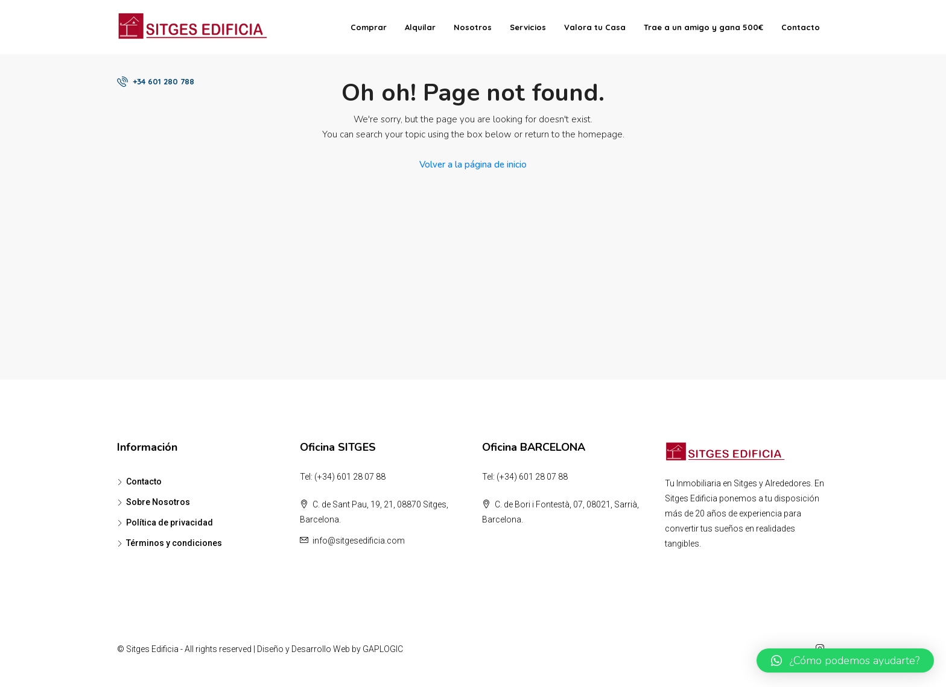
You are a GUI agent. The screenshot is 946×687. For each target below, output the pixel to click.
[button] (845, 660)
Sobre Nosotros (158, 502)
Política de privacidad (169, 522)
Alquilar (420, 27)
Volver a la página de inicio (473, 164)
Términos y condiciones (174, 543)
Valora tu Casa (595, 27)
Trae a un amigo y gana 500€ (703, 27)
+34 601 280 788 (155, 81)
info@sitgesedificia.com (359, 540)
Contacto (800, 27)
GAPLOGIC (383, 649)
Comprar (369, 27)
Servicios (528, 27)
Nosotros (473, 27)
